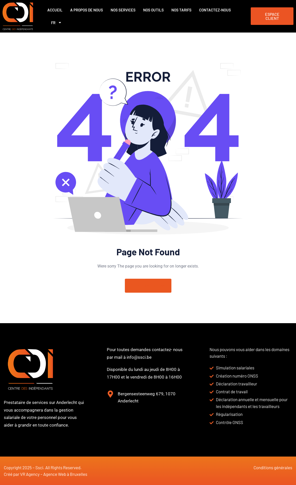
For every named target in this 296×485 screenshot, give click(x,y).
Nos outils (153, 10)
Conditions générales (273, 467)
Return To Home (148, 286)
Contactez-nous (215, 10)
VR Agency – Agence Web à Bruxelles (53, 474)
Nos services (123, 10)
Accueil (55, 10)
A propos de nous (86, 10)
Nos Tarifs (181, 10)
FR (56, 22)
